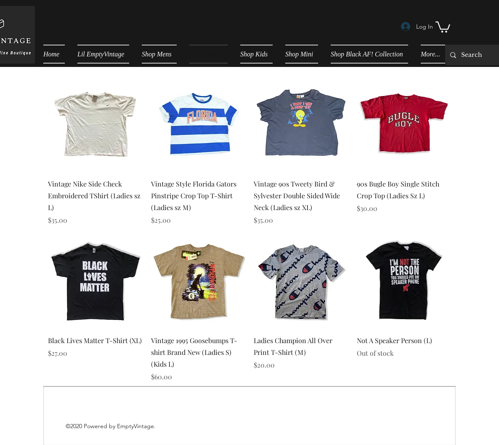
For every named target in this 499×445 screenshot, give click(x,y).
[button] (442, 26)
